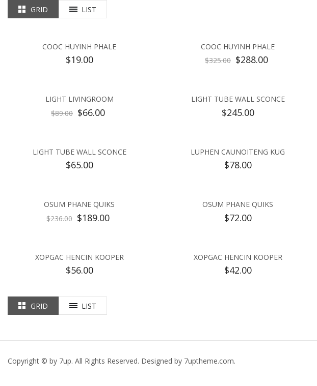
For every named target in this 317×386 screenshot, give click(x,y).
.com (209, 361)
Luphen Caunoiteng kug (238, 152)
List (89, 9)
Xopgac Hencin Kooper (79, 257)
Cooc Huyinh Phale (79, 46)
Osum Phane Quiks (79, 204)
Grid (39, 9)
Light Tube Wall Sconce (238, 99)
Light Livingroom (79, 99)
